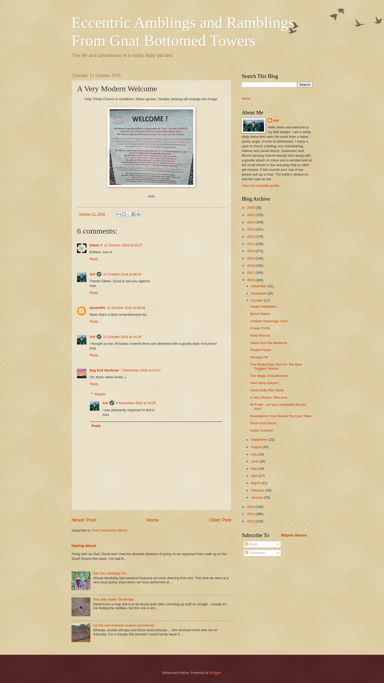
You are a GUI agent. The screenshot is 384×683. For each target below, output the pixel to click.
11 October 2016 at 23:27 (123, 245)
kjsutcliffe (97, 308)
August (256, 447)
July (254, 454)
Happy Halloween (263, 306)
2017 (251, 273)
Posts (251, 544)
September (259, 440)
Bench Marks (260, 314)
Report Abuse (294, 535)
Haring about (84, 545)
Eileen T (96, 245)
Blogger (215, 673)
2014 (251, 514)
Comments (255, 553)
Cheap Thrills (260, 328)
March (256, 483)
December (259, 286)
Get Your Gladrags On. (110, 573)
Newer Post (84, 520)
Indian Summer (261, 430)
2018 (251, 266)
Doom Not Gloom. (263, 423)
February (258, 490)
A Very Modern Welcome (268, 397)
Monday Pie (259, 357)
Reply (94, 259)
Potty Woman (260, 335)
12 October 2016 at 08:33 (122, 274)
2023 (251, 229)
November (259, 293)
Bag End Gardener (104, 370)
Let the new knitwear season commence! (123, 625)
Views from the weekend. (269, 343)
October (257, 300)
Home (152, 520)
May (254, 469)
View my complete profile (260, 186)
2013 (251, 521)
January (257, 497)
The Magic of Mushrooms (269, 376)
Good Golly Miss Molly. (267, 390)
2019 (251, 258)
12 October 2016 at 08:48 (126, 308)
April (255, 476)
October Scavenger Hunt (268, 321)
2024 (251, 222)
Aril (92, 274)
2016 (251, 280)
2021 (251, 244)
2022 (251, 237)
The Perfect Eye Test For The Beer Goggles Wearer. (276, 366)
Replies (100, 394)
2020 (251, 251)
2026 (251, 208)
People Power (260, 350)
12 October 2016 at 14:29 (122, 337)
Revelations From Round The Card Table (280, 416)
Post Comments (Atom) (109, 530)
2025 (251, 215)
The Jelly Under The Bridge (113, 599)
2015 (251, 507)
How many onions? (264, 383)
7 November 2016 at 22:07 (141, 370)
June (255, 461)
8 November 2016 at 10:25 (136, 403)
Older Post (220, 520)
